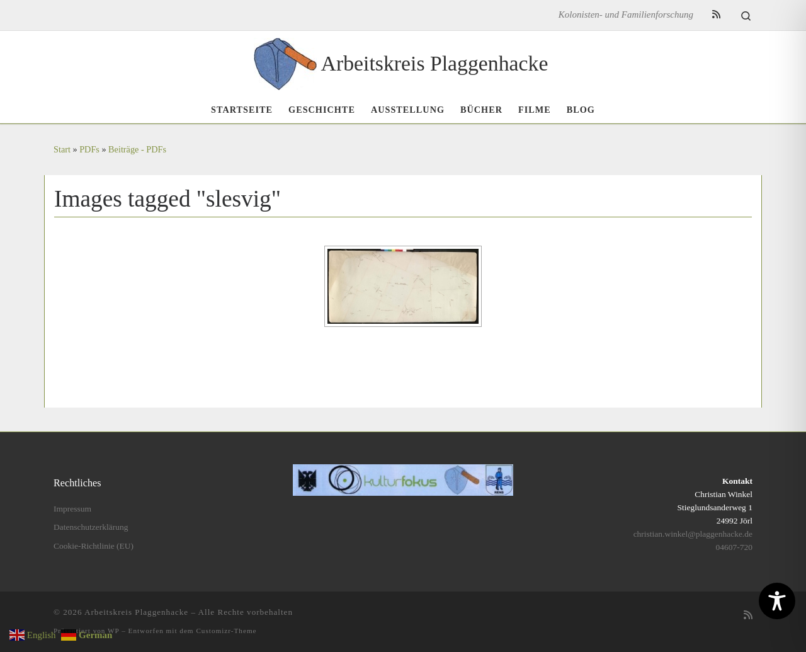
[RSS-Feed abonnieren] (716, 15)
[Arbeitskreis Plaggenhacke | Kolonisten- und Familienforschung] (285, 61)
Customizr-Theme (226, 630)
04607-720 (734, 547)
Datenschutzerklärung (91, 527)
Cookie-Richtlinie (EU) (93, 546)
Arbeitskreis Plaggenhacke (136, 612)
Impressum (72, 508)
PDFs (89, 149)
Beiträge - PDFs (137, 149)
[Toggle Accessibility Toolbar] (777, 601)
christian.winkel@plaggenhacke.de (692, 534)
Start (62, 149)
